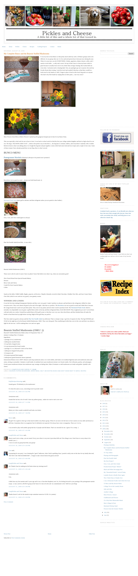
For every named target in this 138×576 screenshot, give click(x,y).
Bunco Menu (35, 371)
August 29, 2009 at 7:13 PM (19, 402)
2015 (104, 412)
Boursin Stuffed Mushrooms (19, 371)
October (106, 437)
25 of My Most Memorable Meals (113, 500)
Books (59, 46)
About (10, 46)
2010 (104, 426)
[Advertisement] (20, 517)
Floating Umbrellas (109, 445)
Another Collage (108, 492)
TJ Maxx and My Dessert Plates (113, 483)
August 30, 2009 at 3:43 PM (19, 430)
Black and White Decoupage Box (113, 469)
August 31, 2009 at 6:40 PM (19, 486)
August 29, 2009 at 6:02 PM (19, 391)
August (106, 442)
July (105, 512)
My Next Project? (109, 461)
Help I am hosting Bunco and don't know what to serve (60, 371)
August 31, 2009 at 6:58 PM (19, 497)
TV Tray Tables (108, 452)
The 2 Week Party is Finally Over (113, 478)
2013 (104, 417)
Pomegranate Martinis (12, 157)
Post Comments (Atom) (18, 538)
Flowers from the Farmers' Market (113, 509)
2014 (104, 415)
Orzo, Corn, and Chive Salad (112, 464)
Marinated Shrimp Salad (110, 506)
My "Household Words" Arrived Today (115, 472)
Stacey (10, 418)
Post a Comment (8, 502)
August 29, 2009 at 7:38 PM (19, 413)
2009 (104, 429)
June (105, 515)
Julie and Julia (108, 489)
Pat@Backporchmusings (15, 381)
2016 (104, 409)
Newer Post (7, 534)
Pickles (17, 46)
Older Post (92, 534)
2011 (104, 423)
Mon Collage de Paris (110, 503)
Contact (52, 46)
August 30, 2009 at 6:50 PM (19, 445)
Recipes (32, 46)
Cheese (25, 46)
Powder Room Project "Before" (112, 466)
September (107, 439)
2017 (104, 406)
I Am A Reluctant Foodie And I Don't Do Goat (117, 480)
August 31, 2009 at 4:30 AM (19, 469)
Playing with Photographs (111, 455)
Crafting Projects (42, 46)
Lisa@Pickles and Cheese (16, 435)
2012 (104, 420)
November (107, 434)
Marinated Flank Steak (10, 200)
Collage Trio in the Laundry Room (113, 486)
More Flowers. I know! (110, 495)
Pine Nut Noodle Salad (110, 458)
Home (4, 46)
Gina (10, 450)
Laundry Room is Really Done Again (114, 475)
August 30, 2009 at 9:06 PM (19, 458)
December (107, 431)
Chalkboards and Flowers (111, 497)
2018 (104, 403)
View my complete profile (120, 391)
